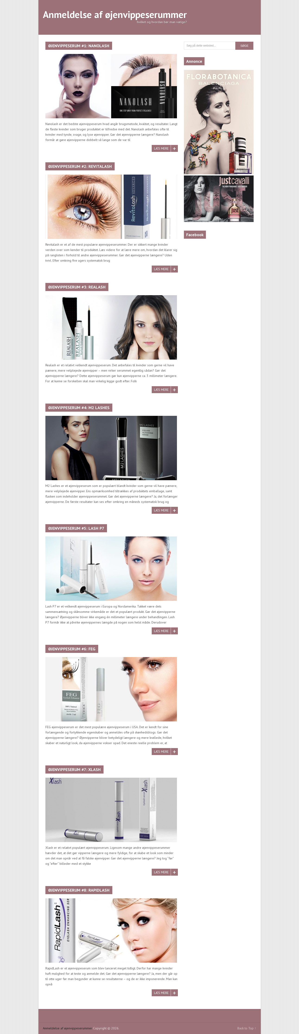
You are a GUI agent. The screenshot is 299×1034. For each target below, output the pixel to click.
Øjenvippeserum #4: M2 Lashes (79, 407)
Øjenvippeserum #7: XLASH (74, 769)
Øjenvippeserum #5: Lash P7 (76, 528)
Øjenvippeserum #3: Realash (77, 287)
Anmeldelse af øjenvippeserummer (115, 14)
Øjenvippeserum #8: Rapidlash (79, 890)
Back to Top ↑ (246, 1028)
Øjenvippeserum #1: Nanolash (78, 45)
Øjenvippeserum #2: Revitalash (80, 166)
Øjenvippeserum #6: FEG (71, 649)
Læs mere (161, 148)
